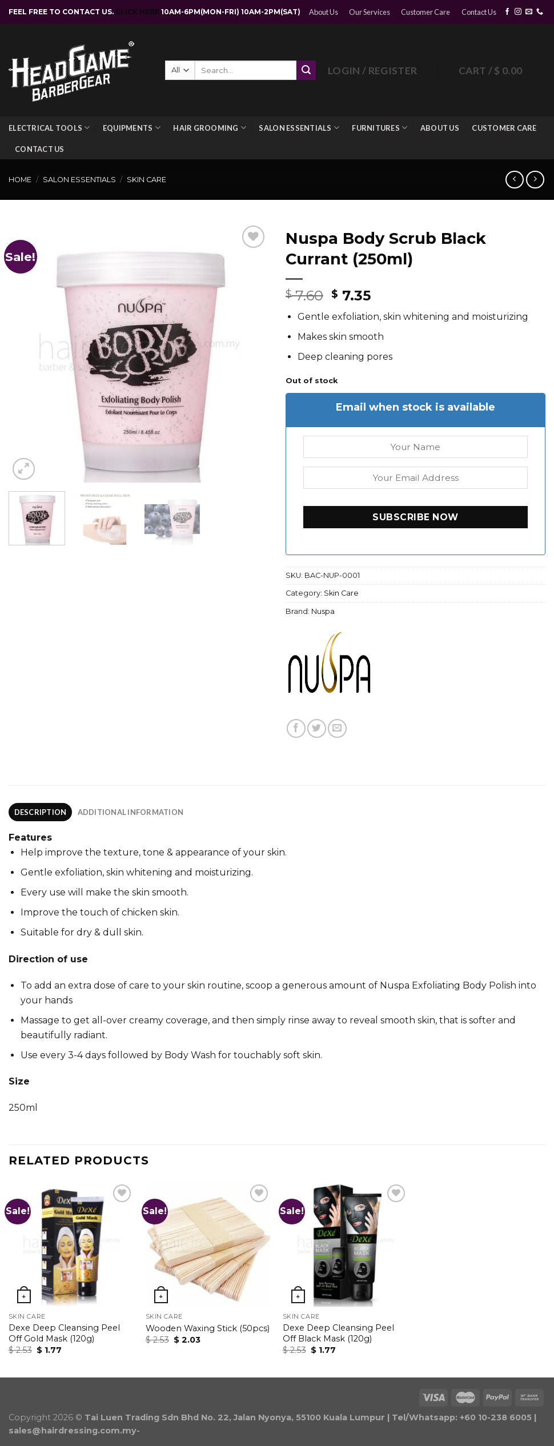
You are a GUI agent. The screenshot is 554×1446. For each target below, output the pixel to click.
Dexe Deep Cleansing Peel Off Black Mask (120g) (338, 1333)
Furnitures (379, 127)
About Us (323, 12)
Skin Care (146, 179)
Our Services (369, 12)
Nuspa (323, 611)
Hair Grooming (209, 127)
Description (40, 812)
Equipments (131, 127)
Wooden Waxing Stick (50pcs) (208, 1328)
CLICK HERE (138, 11)
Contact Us (478, 12)
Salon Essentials (299, 127)
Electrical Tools (49, 127)
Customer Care (425, 12)
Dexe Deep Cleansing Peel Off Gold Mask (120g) (64, 1333)
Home (20, 179)
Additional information (131, 812)
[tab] (40, 812)
